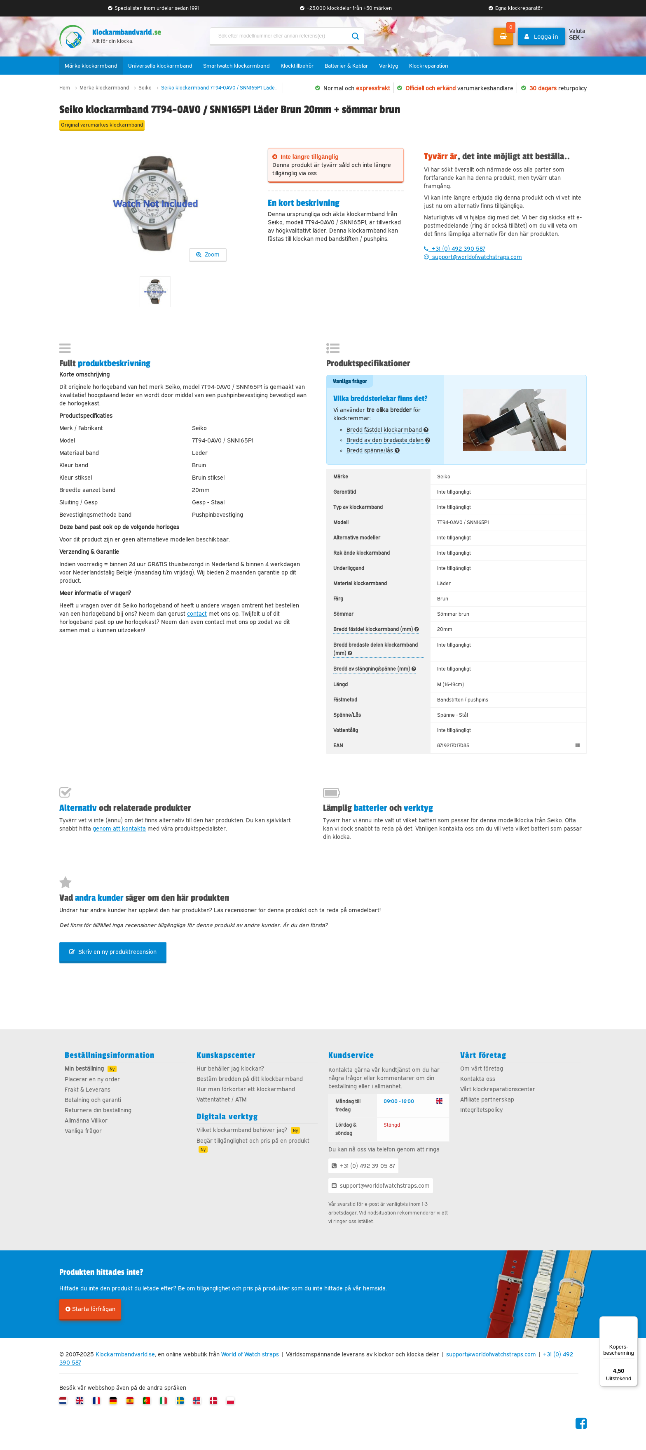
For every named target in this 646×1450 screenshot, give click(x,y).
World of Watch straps (250, 1357)
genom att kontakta (119, 830)
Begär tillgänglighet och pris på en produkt (253, 1144)
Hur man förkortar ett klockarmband (246, 1092)
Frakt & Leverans (87, 1093)
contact (197, 614)
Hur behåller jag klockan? (230, 1072)
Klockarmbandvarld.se (125, 1357)
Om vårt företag (481, 1072)
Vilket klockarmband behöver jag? (242, 1133)
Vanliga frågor (83, 1134)
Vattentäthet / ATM (221, 1102)
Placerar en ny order (92, 1082)
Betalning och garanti (93, 1103)
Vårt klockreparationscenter (497, 1092)
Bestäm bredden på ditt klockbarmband (250, 1082)
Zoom (208, 254)
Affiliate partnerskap (487, 1102)
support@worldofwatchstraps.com (473, 257)
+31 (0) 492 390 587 (454, 249)
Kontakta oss (477, 1082)
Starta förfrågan (90, 1312)
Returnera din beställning (98, 1113)
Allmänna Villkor (86, 1123)
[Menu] (633, 1321)
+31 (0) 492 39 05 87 (363, 1169)
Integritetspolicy (481, 1113)
